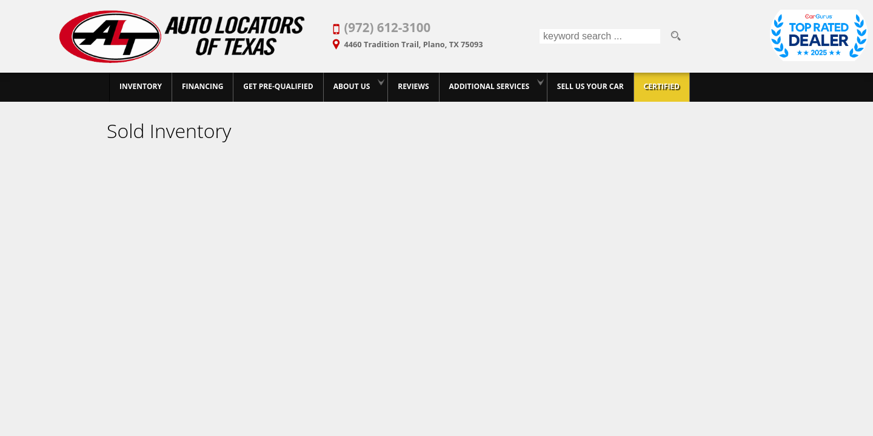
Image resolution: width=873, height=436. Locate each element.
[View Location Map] (434, 40)
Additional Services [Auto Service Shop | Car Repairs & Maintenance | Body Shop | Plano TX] (489, 86)
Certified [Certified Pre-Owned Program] (662, 86)
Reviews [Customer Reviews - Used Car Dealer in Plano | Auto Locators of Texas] (413, 86)
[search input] (600, 36)
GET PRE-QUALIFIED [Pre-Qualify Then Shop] (278, 86)
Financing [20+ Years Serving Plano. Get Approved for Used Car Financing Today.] (202, 86)
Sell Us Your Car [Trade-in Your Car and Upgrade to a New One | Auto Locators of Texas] (590, 86)
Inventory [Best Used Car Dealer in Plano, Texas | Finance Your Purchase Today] (140, 86)
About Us (351, 86)
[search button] (675, 36)
